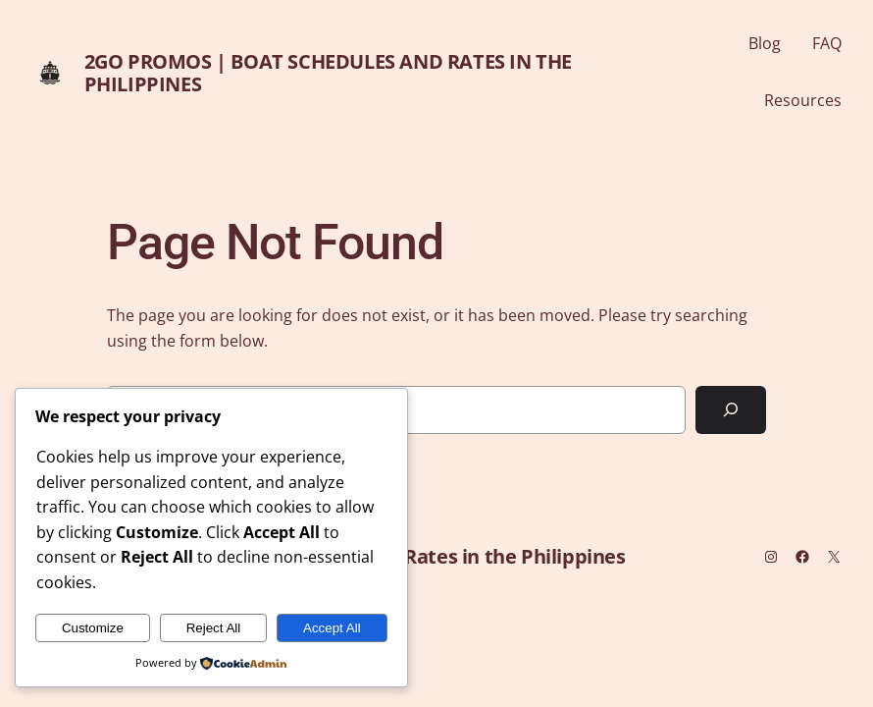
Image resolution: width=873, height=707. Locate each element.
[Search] (730, 410)
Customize (93, 628)
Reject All (213, 628)
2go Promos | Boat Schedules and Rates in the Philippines (328, 72)
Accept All (332, 628)
